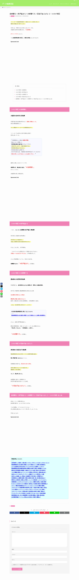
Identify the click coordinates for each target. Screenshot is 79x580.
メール (13, 554)
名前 (13, 549)
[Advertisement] (39, 52)
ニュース (12, 16)
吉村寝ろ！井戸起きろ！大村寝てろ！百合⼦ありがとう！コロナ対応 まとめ (34, 98)
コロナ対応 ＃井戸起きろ (22, 92)
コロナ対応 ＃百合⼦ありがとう (23, 96)
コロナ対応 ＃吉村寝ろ (21, 90)
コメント (13, 531)
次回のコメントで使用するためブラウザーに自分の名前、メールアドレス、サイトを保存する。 (33, 564)
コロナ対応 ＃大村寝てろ (22, 94)
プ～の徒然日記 (7, 4)
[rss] (74, 0)
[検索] (76, 0)
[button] (14, 513)
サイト (13, 559)
